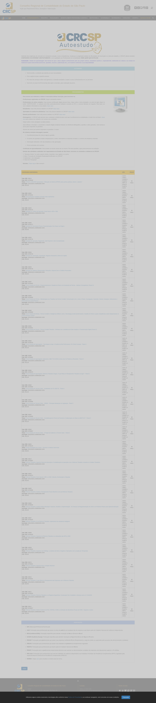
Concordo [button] (126, 697)
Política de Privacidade (74, 697)
